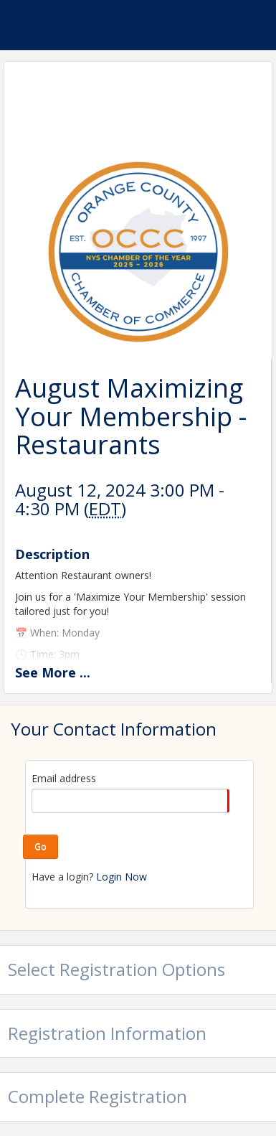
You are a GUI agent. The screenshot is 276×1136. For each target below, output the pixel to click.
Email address (64, 778)
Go (40, 846)
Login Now (121, 876)
